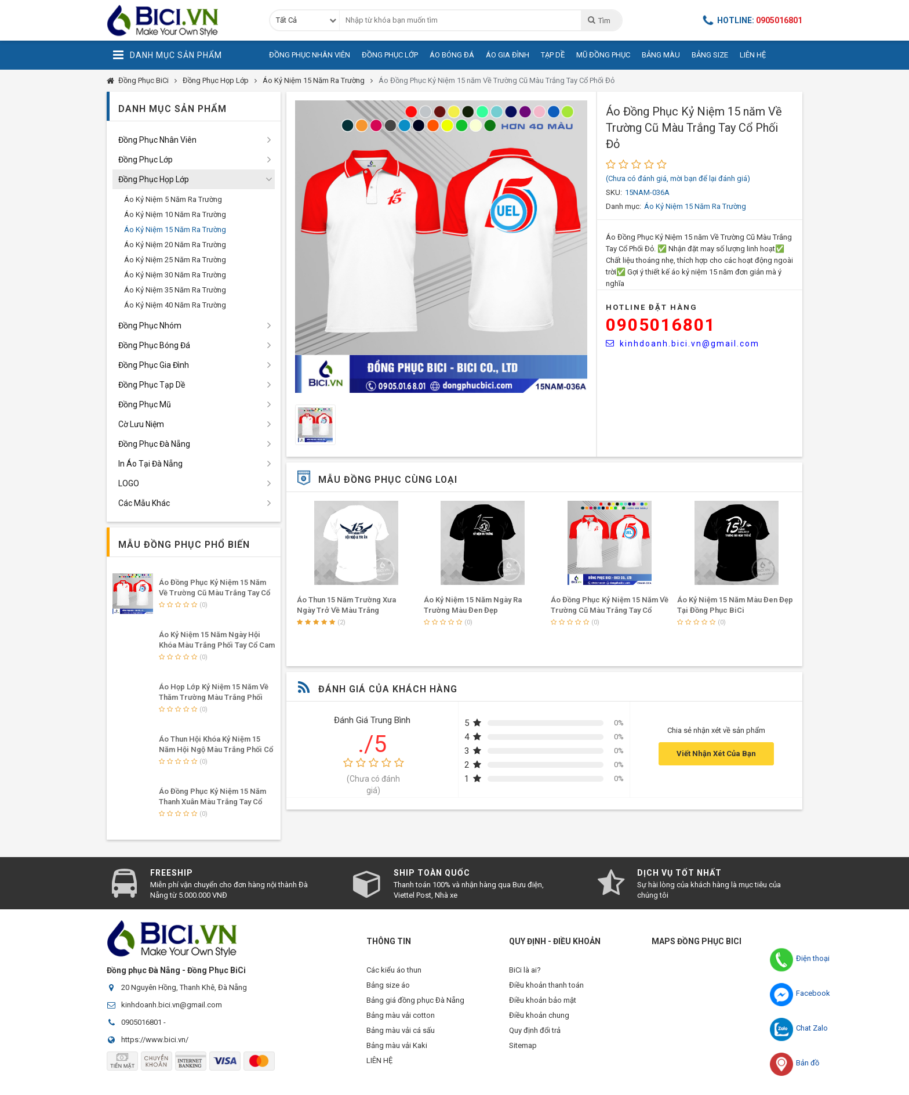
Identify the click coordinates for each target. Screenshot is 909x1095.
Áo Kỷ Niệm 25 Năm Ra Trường (175, 259)
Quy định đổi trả (535, 1039)
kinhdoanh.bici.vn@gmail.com (682, 343)
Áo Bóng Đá (452, 54)
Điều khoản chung (539, 1022)
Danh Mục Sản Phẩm (167, 55)
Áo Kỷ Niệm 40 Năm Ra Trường (175, 305)
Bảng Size (710, 54)
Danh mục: (623, 206)
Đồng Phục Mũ (144, 404)
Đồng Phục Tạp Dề (151, 384)
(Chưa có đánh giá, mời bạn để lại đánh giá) (678, 178)
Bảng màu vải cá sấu (400, 1039)
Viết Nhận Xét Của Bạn (716, 753)
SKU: (614, 192)
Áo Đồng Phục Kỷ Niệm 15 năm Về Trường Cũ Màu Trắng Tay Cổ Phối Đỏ (497, 80)
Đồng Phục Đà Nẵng (154, 444)
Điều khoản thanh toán (546, 987)
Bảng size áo (388, 987)
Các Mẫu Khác (144, 503)
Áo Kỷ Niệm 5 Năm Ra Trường (173, 199)
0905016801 (661, 325)
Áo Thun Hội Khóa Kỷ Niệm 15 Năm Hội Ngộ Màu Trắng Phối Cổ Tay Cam (216, 749)
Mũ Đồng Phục (603, 54)
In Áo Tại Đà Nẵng (150, 463)
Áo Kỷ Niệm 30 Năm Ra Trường (175, 274)
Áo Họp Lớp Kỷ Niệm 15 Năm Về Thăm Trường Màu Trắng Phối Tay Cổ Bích (213, 697)
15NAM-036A (647, 192)
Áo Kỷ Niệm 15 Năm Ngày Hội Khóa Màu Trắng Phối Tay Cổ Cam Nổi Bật (217, 645)
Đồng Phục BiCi (143, 80)
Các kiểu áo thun (393, 970)
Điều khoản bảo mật (542, 1004)
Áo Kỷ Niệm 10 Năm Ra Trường (175, 214)
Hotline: (752, 20)
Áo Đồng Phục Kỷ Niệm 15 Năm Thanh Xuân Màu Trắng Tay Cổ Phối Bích (212, 801)
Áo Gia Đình (507, 54)
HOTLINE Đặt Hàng (651, 307)
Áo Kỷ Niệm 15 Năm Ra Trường (314, 80)
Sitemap (523, 1057)
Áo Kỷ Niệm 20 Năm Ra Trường (175, 244)
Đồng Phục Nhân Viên (309, 54)
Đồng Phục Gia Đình (153, 365)
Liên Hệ (753, 54)
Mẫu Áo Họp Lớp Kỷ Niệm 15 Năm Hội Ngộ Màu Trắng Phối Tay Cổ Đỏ (353, 610)
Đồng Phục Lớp (390, 54)
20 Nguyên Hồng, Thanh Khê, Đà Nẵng (184, 987)
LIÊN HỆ (379, 1074)
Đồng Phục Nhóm (149, 325)
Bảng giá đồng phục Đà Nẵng (415, 1004)
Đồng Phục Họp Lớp (216, 80)
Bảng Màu (661, 54)
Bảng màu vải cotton (400, 1022)
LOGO (128, 483)
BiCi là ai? (525, 970)
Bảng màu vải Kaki (396, 1057)
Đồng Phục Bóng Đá (154, 345)
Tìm (598, 20)
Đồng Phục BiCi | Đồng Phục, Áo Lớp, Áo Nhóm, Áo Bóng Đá (179, 20)
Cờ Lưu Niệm (141, 424)
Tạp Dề (553, 54)
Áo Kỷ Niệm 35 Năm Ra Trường (175, 290)
